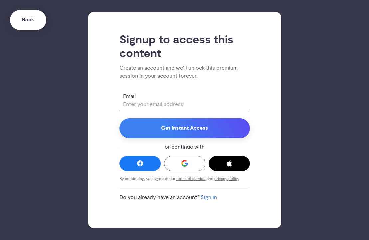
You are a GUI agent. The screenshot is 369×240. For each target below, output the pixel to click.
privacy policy (226, 178)
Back (28, 19)
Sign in (209, 197)
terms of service (191, 178)
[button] (140, 163)
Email (129, 96)
